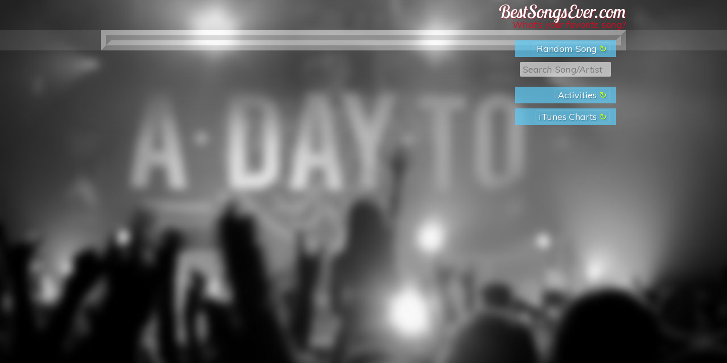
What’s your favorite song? (569, 24)
